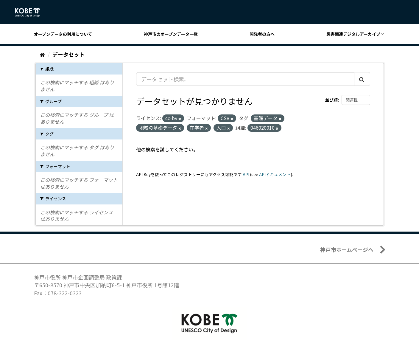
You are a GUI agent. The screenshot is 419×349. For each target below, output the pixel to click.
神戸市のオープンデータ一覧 (171, 34)
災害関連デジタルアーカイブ (353, 34)
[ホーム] (42, 54)
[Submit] (362, 79)
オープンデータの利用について (63, 34)
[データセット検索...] (245, 79)
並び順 (331, 100)
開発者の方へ (262, 34)
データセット (68, 54)
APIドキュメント (275, 174)
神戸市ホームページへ (346, 249)
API (246, 174)
